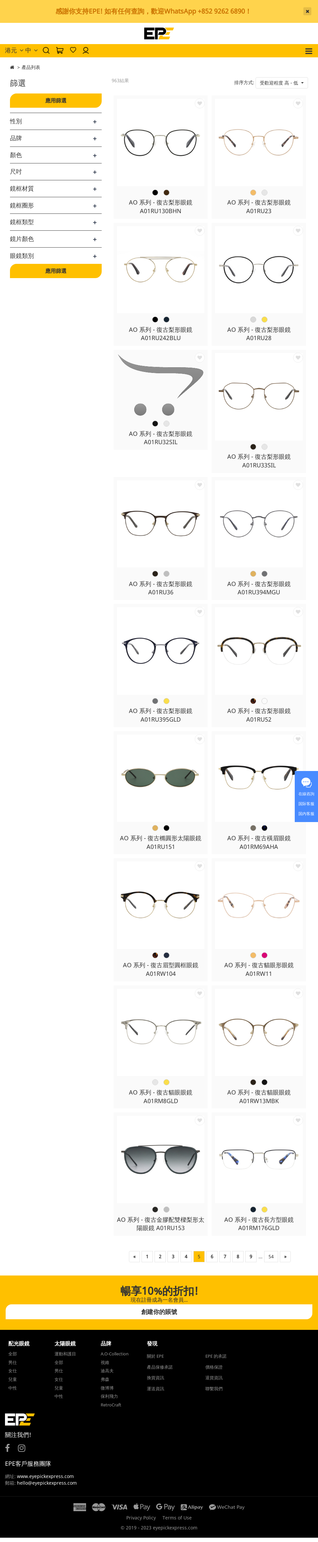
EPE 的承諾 (216, 1360)
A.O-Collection (115, 1358)
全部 (12, 1358)
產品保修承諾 (160, 1371)
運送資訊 (155, 1393)
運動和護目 (65, 1358)
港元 (14, 50)
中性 (12, 1392)
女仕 (12, 1375)
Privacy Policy (141, 1522)
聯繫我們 (214, 1393)
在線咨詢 (306, 794)
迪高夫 (107, 1375)
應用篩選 (55, 100)
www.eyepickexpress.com (45, 1480)
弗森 (105, 1384)
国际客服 (306, 803)
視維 (105, 1366)
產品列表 (31, 67)
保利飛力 (109, 1400)
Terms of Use (177, 1522)
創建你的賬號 (159, 1316)
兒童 (12, 1384)
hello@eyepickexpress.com (47, 1487)
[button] (282, 83)
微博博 (107, 1392)
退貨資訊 (214, 1382)
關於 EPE (155, 1360)
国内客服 (306, 813)
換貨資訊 (155, 1382)
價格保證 (214, 1371)
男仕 (12, 1366)
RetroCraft (111, 1409)
